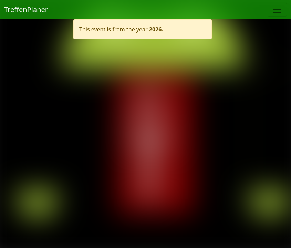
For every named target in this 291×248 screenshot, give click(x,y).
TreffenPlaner (26, 9)
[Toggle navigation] (277, 10)
